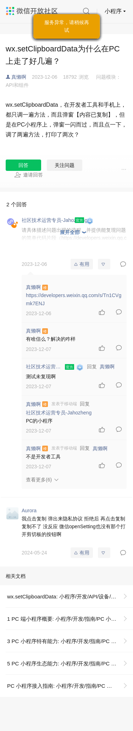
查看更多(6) (39, 479)
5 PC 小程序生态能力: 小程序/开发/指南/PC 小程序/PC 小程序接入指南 (70, 663)
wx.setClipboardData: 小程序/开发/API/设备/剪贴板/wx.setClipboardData (70, 596)
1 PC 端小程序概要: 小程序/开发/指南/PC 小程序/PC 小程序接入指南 (70, 619)
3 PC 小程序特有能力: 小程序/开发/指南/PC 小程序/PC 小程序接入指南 (70, 641)
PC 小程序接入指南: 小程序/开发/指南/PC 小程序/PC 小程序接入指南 (70, 686)
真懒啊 (18, 77)
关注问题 (64, 165)
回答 (23, 165)
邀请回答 (28, 175)
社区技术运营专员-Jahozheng (59, 412)
